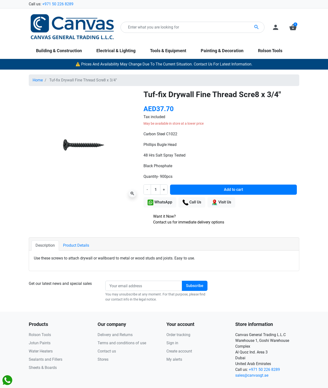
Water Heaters (41, 351)
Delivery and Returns (115, 334)
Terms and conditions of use (122, 343)
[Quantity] (155, 189)
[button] (293, 27)
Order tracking (178, 334)
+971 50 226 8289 (57, 4)
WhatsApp (160, 202)
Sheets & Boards (43, 367)
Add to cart (233, 189)
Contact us (107, 351)
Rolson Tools (40, 334)
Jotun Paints (39, 343)
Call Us (192, 202)
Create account (179, 351)
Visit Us (221, 202)
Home (38, 80)
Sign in (172, 343)
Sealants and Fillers (45, 359)
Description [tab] (45, 245)
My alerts (174, 359)
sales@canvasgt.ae (251, 375)
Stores (103, 359)
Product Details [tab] (76, 245)
